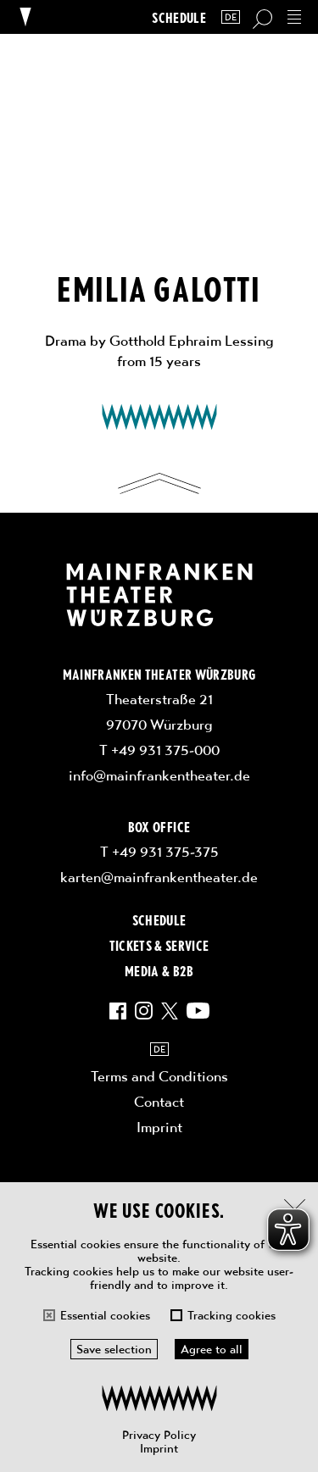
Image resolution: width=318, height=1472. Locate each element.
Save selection (114, 1349)
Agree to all (212, 1349)
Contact (159, 1101)
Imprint (159, 1448)
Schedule (179, 17)
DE (231, 17)
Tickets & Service (159, 945)
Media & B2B (159, 970)
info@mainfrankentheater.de (159, 775)
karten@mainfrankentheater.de (159, 877)
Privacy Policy (159, 1434)
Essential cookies (105, 1315)
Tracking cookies (231, 1315)
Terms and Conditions (159, 1076)
